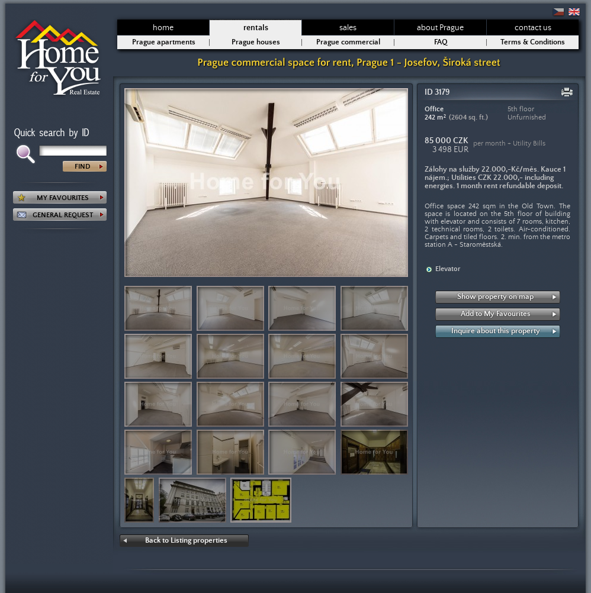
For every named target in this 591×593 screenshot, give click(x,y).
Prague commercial (348, 42)
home (163, 28)
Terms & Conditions (532, 42)
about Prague (440, 28)
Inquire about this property (495, 331)
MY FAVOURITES (63, 198)
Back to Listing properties (186, 540)
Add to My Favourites (496, 314)
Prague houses (256, 42)
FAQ (441, 42)
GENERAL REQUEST (63, 215)
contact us (533, 28)
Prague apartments (163, 42)
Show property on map (495, 296)
